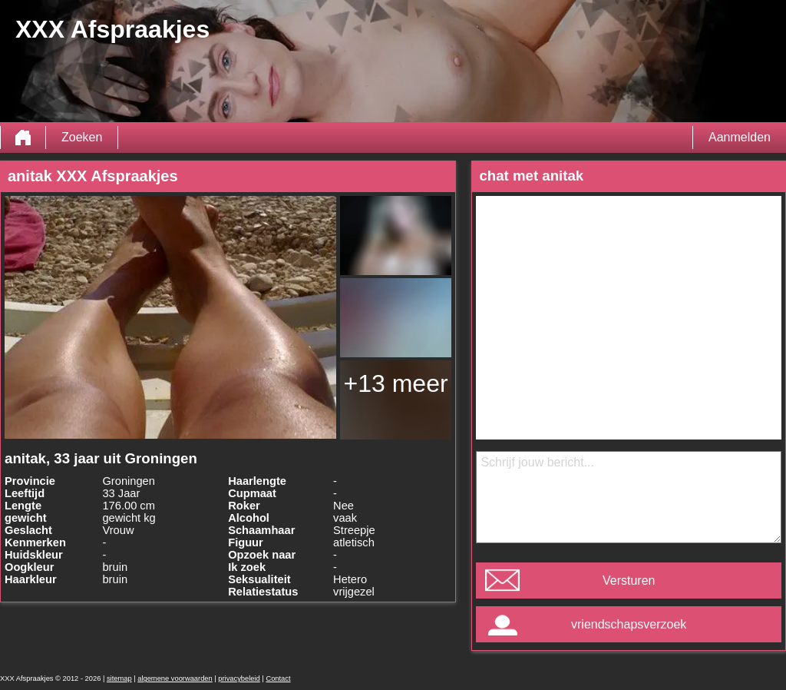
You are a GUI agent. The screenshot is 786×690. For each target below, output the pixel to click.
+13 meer (396, 383)
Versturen (629, 580)
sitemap (119, 678)
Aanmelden (739, 137)
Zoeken (81, 137)
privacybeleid (238, 678)
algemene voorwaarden (175, 678)
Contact (278, 678)
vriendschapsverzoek (628, 624)
